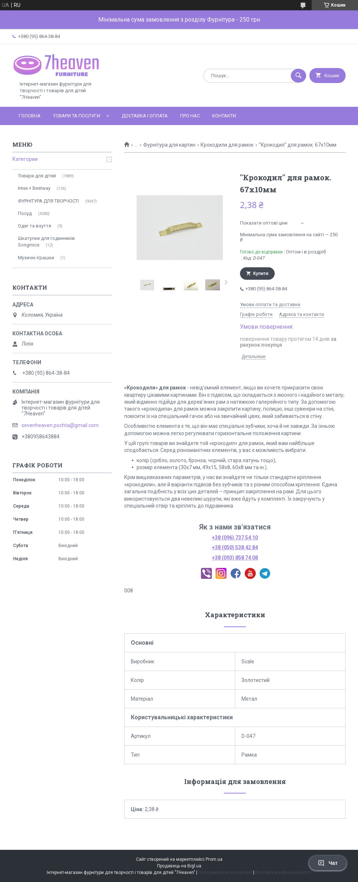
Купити (260, 273)
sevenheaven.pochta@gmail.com (60, 425)
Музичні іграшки (36, 257)
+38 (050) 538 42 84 (235, 547)
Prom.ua (214, 859)
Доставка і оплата (145, 115)
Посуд (25, 213)
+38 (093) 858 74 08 (235, 558)
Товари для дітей (37, 175)
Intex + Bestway (34, 188)
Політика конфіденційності (283, 872)
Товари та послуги (76, 115)
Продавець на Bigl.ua (179, 865)
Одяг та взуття (34, 226)
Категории (25, 159)
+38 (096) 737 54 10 (235, 537)
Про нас (190, 115)
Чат (328, 863)
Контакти (224, 115)
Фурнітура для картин (169, 145)
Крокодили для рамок (227, 145)
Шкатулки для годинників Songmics (46, 241)
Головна (30, 115)
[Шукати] (298, 76)
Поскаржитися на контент (225, 872)
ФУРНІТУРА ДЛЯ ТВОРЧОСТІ (48, 201)
